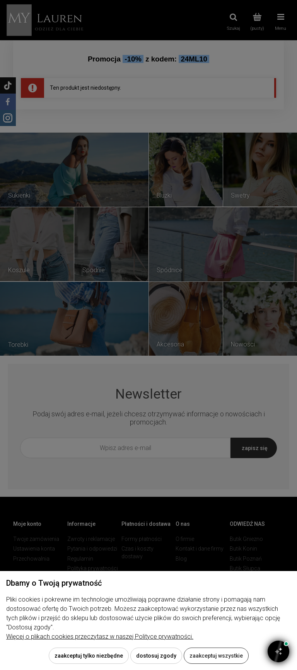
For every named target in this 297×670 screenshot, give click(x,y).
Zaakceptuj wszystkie (216, 656)
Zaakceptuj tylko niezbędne (89, 656)
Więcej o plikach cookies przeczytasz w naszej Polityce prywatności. (99, 636)
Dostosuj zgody (156, 656)
